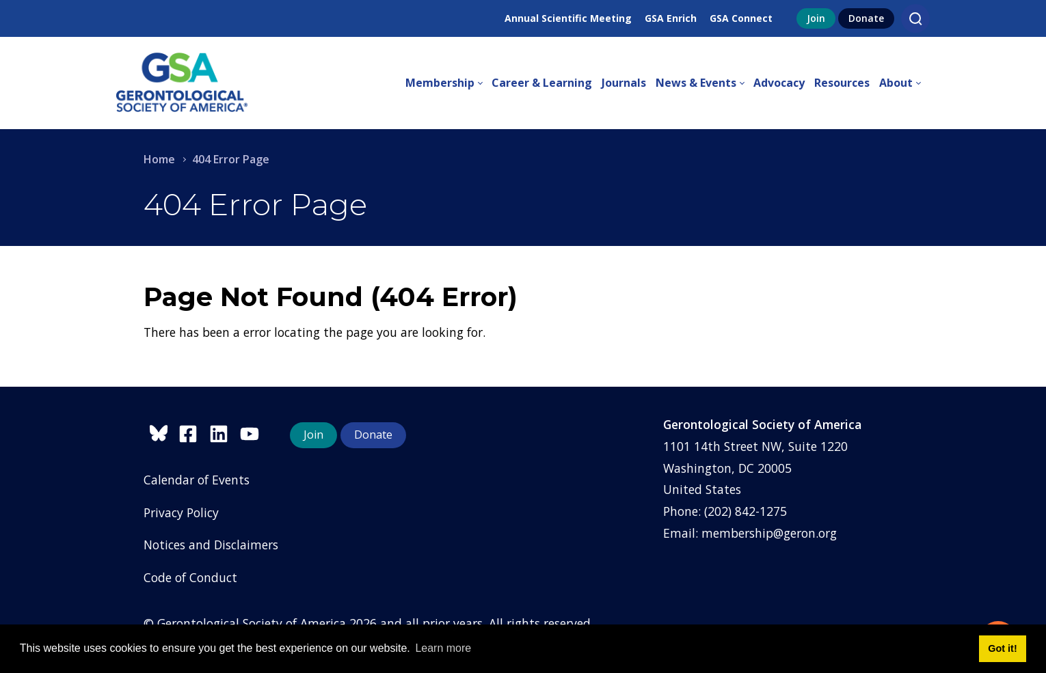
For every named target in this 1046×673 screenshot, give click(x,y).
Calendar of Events (197, 479)
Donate (866, 18)
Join (816, 18)
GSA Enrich (671, 18)
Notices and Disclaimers (211, 544)
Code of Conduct (190, 577)
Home (159, 159)
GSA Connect (741, 18)
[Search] (915, 18)
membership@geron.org (769, 533)
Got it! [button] (1002, 648)
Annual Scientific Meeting (568, 18)
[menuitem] (448, 83)
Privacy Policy (181, 512)
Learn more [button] (443, 648)
